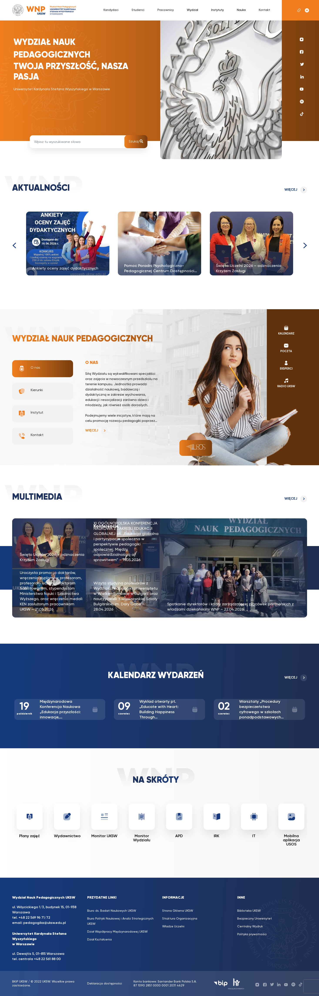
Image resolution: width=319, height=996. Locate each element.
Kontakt (264, 10)
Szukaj (136, 141)
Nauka (241, 10)
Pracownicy (165, 10)
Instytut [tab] (30, 413)
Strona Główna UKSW (177, 910)
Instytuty (217, 10)
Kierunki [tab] (30, 391)
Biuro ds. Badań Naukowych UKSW (111, 910)
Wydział (192, 10)
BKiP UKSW (19, 981)
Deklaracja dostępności (104, 983)
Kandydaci (111, 10)
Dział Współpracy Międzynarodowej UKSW (117, 931)
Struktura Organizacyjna (179, 918)
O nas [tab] (29, 368)
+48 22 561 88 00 (47, 959)
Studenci (138, 10)
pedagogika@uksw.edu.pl (44, 923)
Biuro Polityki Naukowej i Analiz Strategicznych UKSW (120, 921)
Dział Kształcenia (99, 939)
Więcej (290, 190)
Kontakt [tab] (30, 436)
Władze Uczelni (173, 926)
